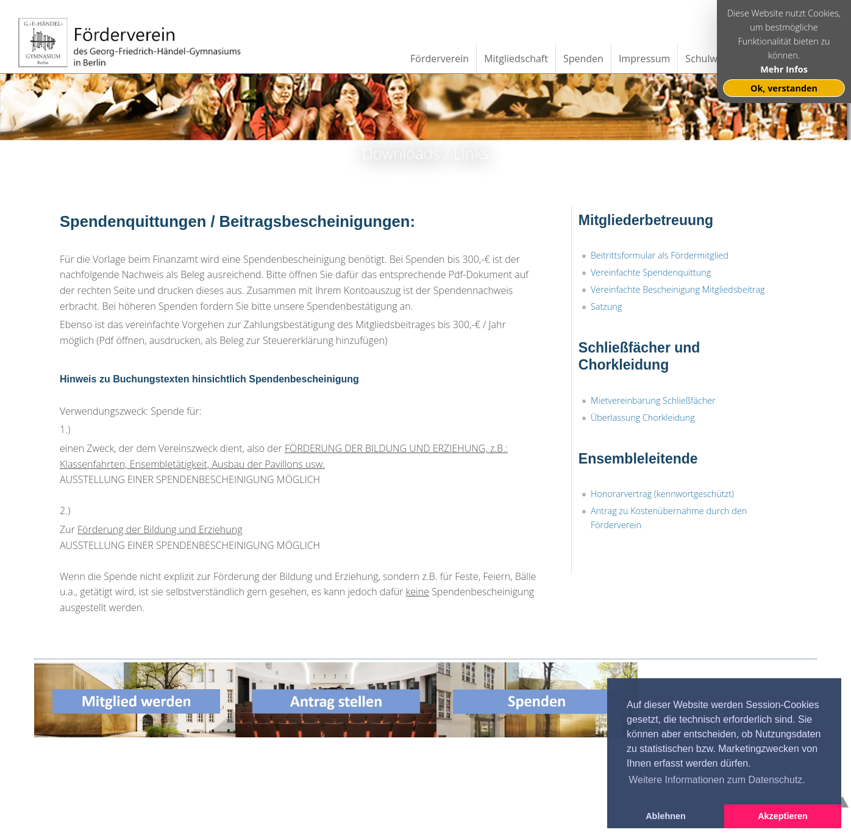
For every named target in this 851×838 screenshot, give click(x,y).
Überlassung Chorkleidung (643, 417)
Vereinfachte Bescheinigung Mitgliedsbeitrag (678, 289)
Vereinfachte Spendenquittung (651, 272)
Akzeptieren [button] (783, 816)
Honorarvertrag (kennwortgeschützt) (662, 494)
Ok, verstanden (783, 88)
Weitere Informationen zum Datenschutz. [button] (716, 780)
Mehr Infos (784, 69)
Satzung (606, 306)
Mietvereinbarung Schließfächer (653, 400)
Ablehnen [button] (666, 816)
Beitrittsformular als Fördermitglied (659, 255)
